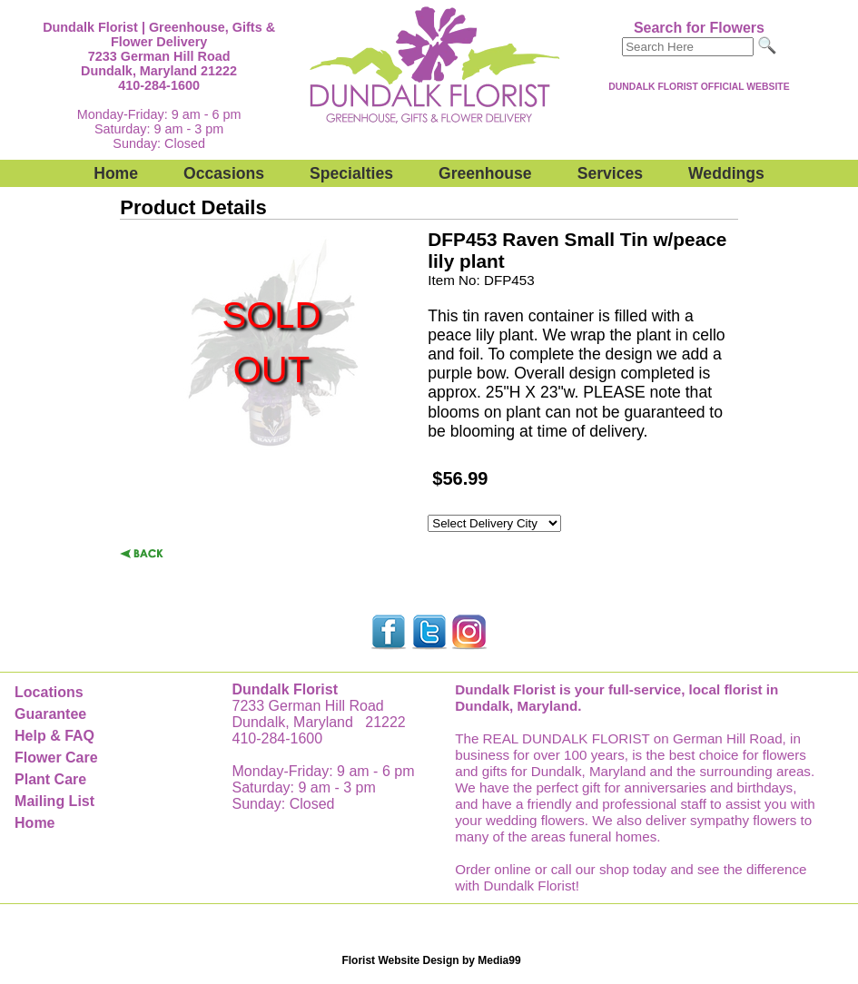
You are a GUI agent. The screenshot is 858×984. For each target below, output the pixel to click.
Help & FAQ (54, 735)
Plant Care (50, 779)
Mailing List (54, 801)
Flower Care (56, 757)
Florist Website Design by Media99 (430, 960)
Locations (49, 692)
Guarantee (50, 714)
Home (116, 173)
